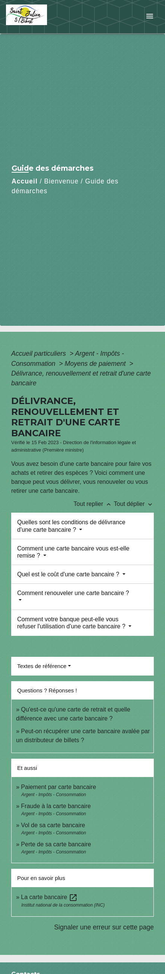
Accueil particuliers (39, 353)
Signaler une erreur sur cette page (104, 927)
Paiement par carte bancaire (58, 787)
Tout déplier (134, 504)
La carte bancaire (49, 897)
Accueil (25, 181)
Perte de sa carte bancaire (56, 844)
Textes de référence (41, 666)
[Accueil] (34, 17)
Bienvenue (61, 181)
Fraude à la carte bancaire (56, 806)
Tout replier (94, 504)
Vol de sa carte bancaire (53, 825)
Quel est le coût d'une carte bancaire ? (69, 574)
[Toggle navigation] (149, 17)
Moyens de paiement (96, 363)
